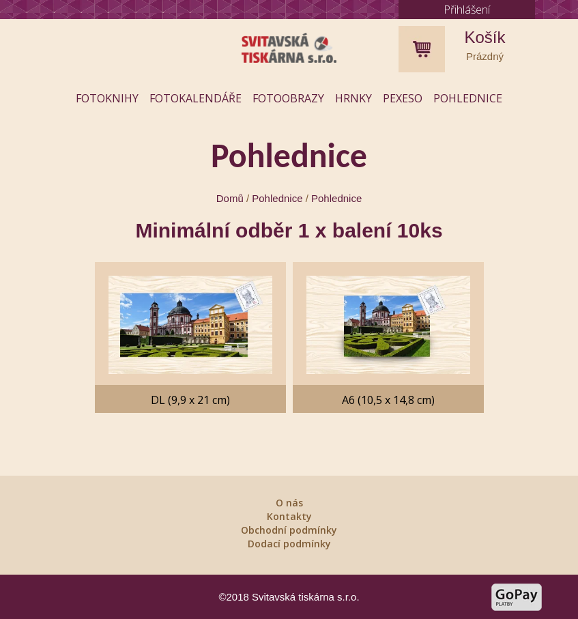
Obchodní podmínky (289, 529)
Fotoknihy (107, 98)
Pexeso (402, 98)
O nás (289, 502)
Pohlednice (467, 98)
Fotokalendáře (195, 98)
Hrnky (353, 98)
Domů (230, 198)
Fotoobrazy (288, 98)
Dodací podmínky (289, 543)
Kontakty (289, 516)
